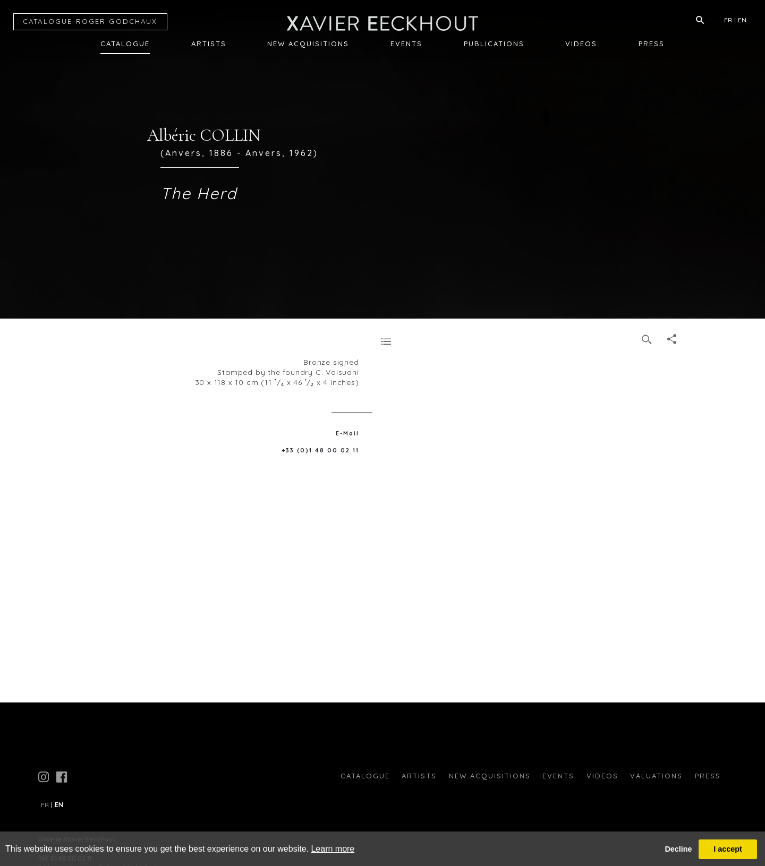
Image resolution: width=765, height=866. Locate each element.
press (708, 775)
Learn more (332, 848)
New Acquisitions (308, 43)
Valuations (656, 775)
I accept (727, 849)
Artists (208, 43)
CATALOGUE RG (90, 21)
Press (652, 43)
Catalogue (125, 43)
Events (406, 43)
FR (728, 20)
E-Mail (347, 433)
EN (742, 20)
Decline (678, 849)
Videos (581, 43)
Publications (494, 43)
